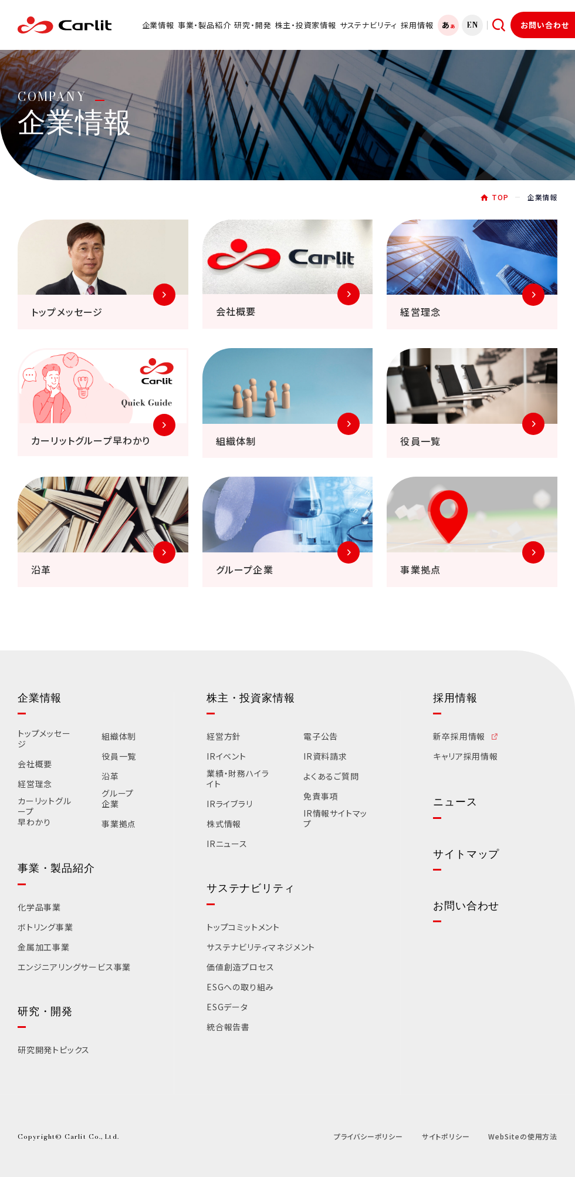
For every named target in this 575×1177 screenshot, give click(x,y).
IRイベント (226, 756)
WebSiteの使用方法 (522, 1136)
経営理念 (35, 784)
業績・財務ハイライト (238, 779)
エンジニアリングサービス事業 (74, 967)
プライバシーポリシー (368, 1136)
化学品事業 (39, 907)
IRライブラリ (230, 804)
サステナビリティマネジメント (261, 947)
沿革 (110, 776)
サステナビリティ (368, 25)
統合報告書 (228, 1027)
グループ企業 (118, 799)
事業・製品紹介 (204, 25)
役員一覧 (119, 756)
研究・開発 (252, 25)
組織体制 (119, 736)
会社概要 (35, 764)
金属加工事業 (44, 947)
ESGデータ (227, 1007)
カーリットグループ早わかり (45, 812)
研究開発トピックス (54, 1050)
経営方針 (224, 736)
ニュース (455, 802)
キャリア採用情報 (465, 756)
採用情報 (417, 25)
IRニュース (227, 844)
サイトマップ (466, 854)
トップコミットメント (243, 927)
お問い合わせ (544, 25)
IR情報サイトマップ (335, 818)
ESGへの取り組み (240, 987)
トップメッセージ (44, 739)
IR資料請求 (325, 756)
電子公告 (320, 736)
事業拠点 (119, 824)
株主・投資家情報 (305, 25)
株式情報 (224, 824)
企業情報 (158, 25)
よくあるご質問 (331, 776)
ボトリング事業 (45, 927)
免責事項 (320, 796)
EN (472, 25)
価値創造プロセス (240, 967)
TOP (500, 197)
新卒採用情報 (459, 736)
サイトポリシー (446, 1136)
